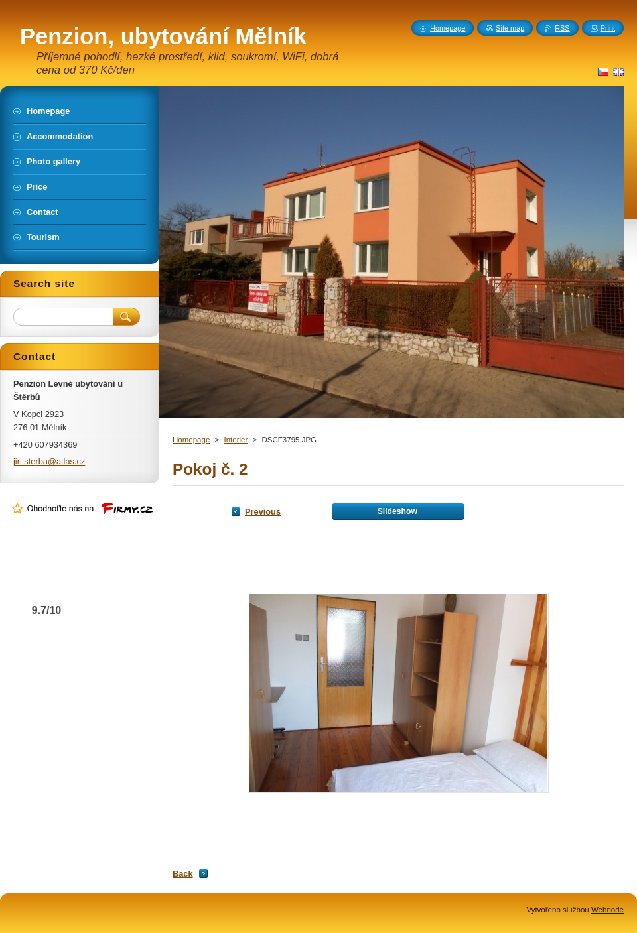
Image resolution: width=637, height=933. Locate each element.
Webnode (607, 910)
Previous (263, 512)
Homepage (191, 440)
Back (183, 874)
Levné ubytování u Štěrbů (47, 584)
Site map (510, 28)
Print (608, 28)
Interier (236, 440)
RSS (562, 28)
